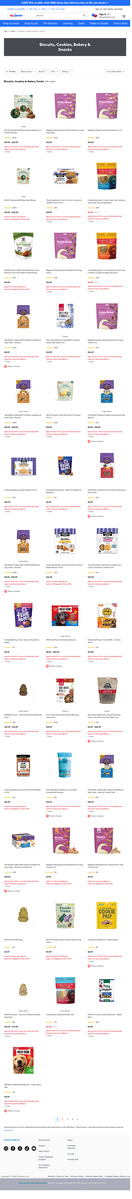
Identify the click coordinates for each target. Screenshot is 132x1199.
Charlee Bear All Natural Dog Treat (60, 1014)
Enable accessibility (16, 9)
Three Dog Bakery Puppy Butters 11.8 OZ (20, 490)
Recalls (51, 1176)
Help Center (44, 1151)
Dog (5, 31)
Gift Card (33, 9)
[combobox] (61, 15)
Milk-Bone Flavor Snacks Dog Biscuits (61, 640)
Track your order (57, 9)
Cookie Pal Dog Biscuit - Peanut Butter (103, 940)
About (70, 1140)
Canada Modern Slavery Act (117, 1176)
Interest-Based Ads (94, 1176)
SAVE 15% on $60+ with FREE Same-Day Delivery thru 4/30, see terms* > (65, 2)
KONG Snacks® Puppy (13, 940)
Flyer (44, 9)
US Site (70, 1154)
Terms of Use (63, 1176)
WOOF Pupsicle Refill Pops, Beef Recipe (20, 200)
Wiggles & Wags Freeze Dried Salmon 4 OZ (105, 130)
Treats (12, 31)
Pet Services (44, 1140)
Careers (42, 1146)
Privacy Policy (77, 1176)
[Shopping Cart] (126, 16)
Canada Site (72, 1159)
